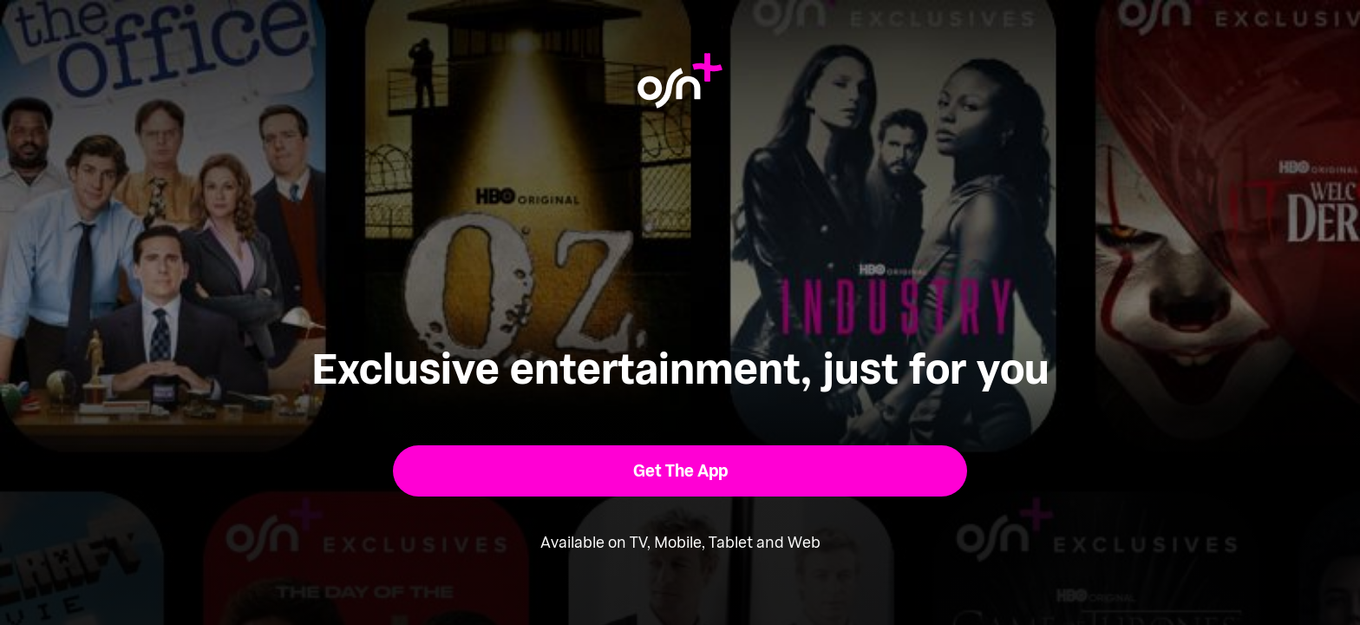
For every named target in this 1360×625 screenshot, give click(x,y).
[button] (680, 471)
